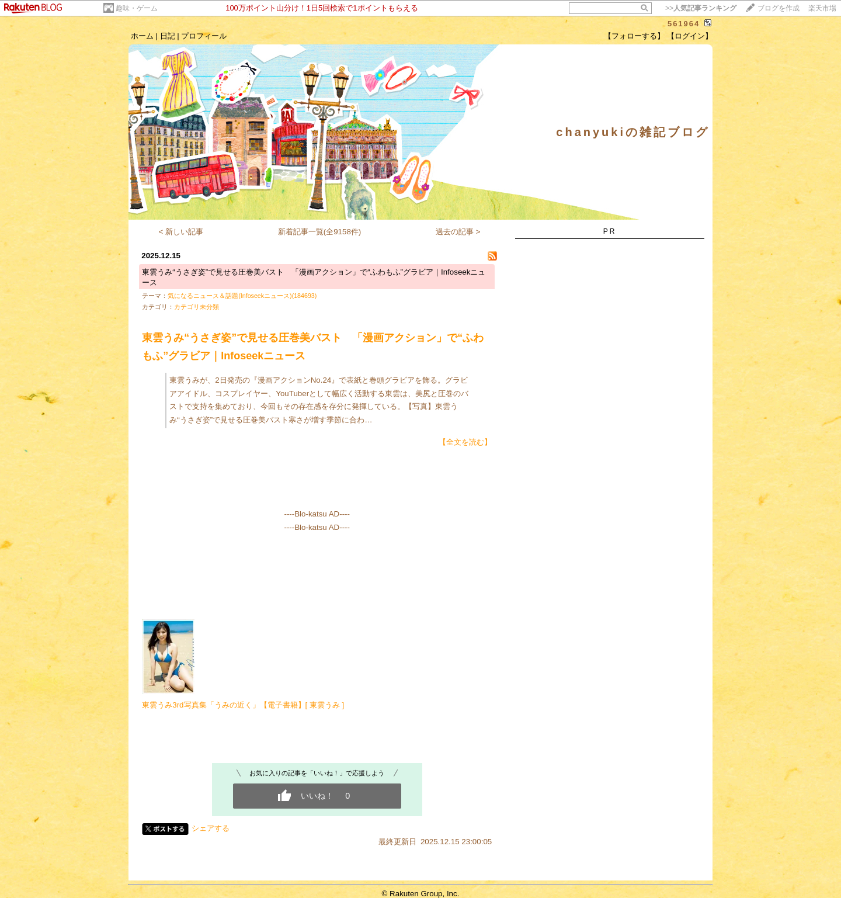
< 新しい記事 (181, 231)
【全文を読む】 (465, 442)
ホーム (142, 36)
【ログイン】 (690, 36)
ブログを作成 (778, 8)
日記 (167, 36)
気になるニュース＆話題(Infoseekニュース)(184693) (242, 295)
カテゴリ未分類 (196, 306)
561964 (684, 23)
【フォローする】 (634, 36)
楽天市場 (822, 8)
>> (700, 8)
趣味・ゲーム (137, 8)
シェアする (211, 828)
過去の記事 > (458, 231)
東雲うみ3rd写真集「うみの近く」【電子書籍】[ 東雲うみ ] (243, 705)
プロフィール (204, 36)
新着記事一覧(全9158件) (320, 231)
